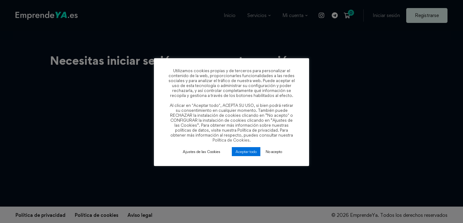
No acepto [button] (274, 151)
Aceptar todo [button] (246, 151)
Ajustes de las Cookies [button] (201, 151)
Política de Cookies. (232, 140)
